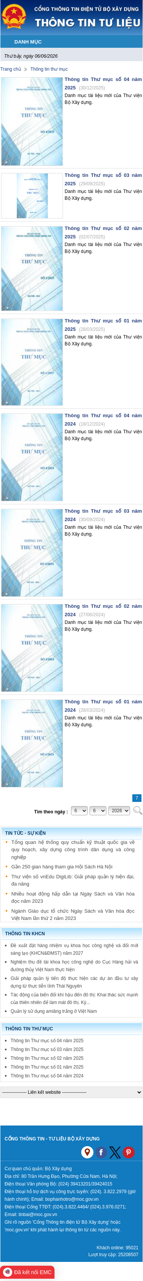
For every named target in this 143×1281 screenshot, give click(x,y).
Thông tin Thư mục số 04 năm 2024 (47, 1076)
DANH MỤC (28, 42)
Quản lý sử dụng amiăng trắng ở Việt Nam (54, 1011)
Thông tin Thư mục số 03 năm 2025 (47, 1049)
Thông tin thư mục (49, 69)
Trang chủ (10, 69)
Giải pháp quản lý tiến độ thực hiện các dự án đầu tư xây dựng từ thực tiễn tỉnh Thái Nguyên (74, 982)
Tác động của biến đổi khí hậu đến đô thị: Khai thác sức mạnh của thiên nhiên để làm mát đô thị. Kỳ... (74, 998)
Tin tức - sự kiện (25, 833)
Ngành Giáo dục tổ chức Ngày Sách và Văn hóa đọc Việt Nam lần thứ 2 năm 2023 (73, 915)
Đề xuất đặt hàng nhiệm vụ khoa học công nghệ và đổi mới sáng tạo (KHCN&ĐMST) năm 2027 (74, 949)
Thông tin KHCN (25, 933)
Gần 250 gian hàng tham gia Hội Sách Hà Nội (61, 867)
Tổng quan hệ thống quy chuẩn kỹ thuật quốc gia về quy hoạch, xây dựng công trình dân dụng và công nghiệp (73, 850)
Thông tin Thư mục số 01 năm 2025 (47, 1067)
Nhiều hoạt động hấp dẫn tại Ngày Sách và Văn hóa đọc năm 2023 (73, 898)
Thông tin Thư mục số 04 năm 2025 (47, 1040)
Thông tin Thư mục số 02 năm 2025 (47, 1058)
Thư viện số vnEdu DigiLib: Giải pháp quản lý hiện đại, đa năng (73, 880)
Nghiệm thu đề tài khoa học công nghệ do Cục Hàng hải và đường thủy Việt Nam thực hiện (74, 965)
